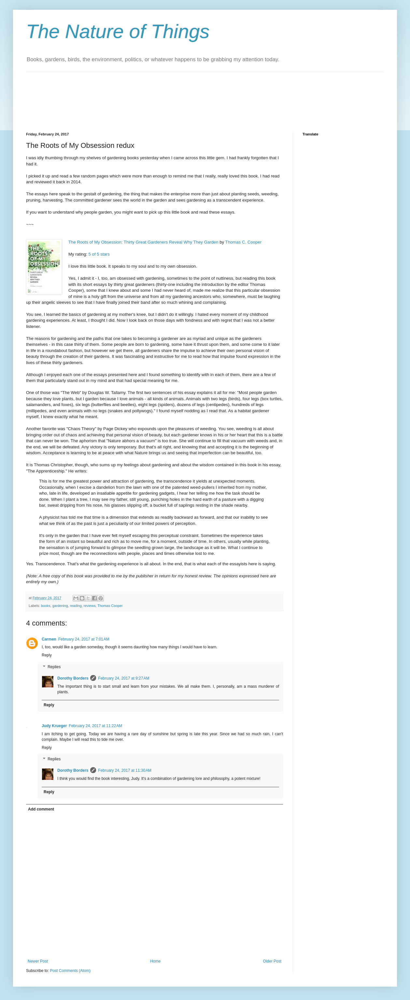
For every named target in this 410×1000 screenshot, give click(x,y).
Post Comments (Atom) (70, 970)
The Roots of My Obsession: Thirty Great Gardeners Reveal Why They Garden (143, 242)
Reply (47, 655)
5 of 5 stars (99, 254)
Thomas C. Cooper (243, 242)
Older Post (272, 961)
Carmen (49, 639)
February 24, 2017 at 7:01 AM (83, 639)
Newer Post (38, 961)
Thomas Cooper (109, 606)
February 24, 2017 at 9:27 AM (123, 678)
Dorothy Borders (72, 678)
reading (76, 606)
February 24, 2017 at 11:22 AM (95, 726)
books (45, 606)
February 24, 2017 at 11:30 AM (124, 770)
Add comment (41, 809)
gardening (60, 606)
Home (155, 961)
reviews (90, 606)
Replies (54, 667)
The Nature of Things (118, 31)
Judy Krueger (54, 726)
